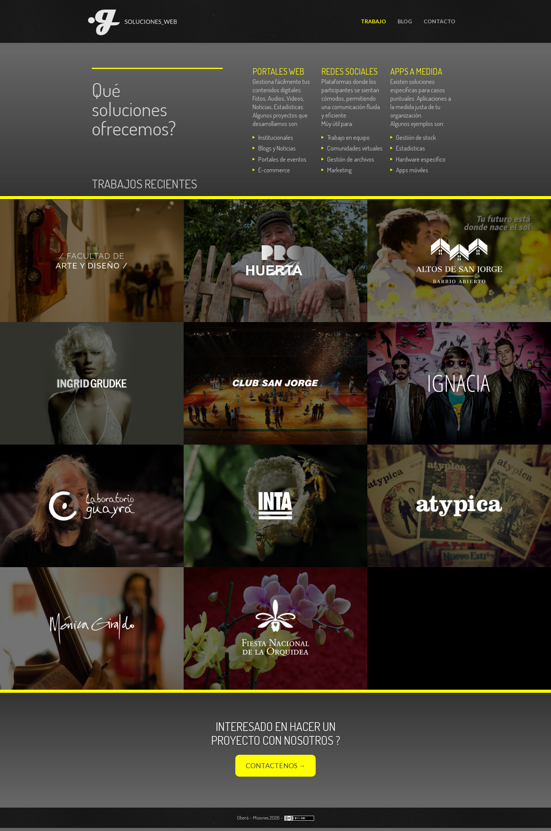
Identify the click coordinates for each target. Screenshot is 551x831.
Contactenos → (275, 765)
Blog (405, 21)
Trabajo (373, 21)
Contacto (439, 21)
